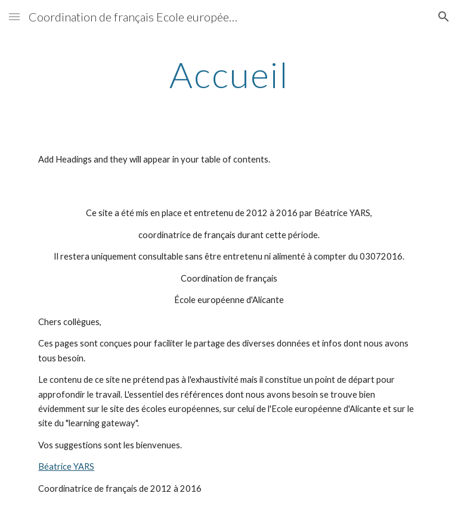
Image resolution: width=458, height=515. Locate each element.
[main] (228, 74)
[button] (14, 16)
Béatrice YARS (66, 466)
